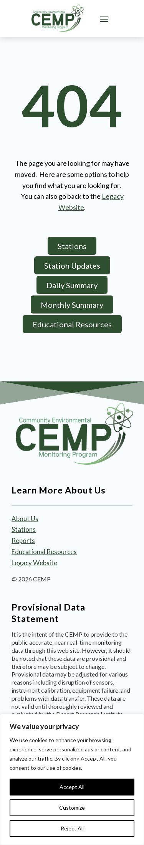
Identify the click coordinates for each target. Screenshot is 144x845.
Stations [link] (24, 529)
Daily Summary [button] (72, 285)
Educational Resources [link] (44, 552)
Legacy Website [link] (34, 563)
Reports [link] (23, 540)
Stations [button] (72, 246)
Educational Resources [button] (72, 324)
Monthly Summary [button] (72, 304)
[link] (57, 18)
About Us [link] (25, 519)
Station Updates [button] (72, 265)
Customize (72, 807)
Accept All (72, 787)
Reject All (72, 828)
